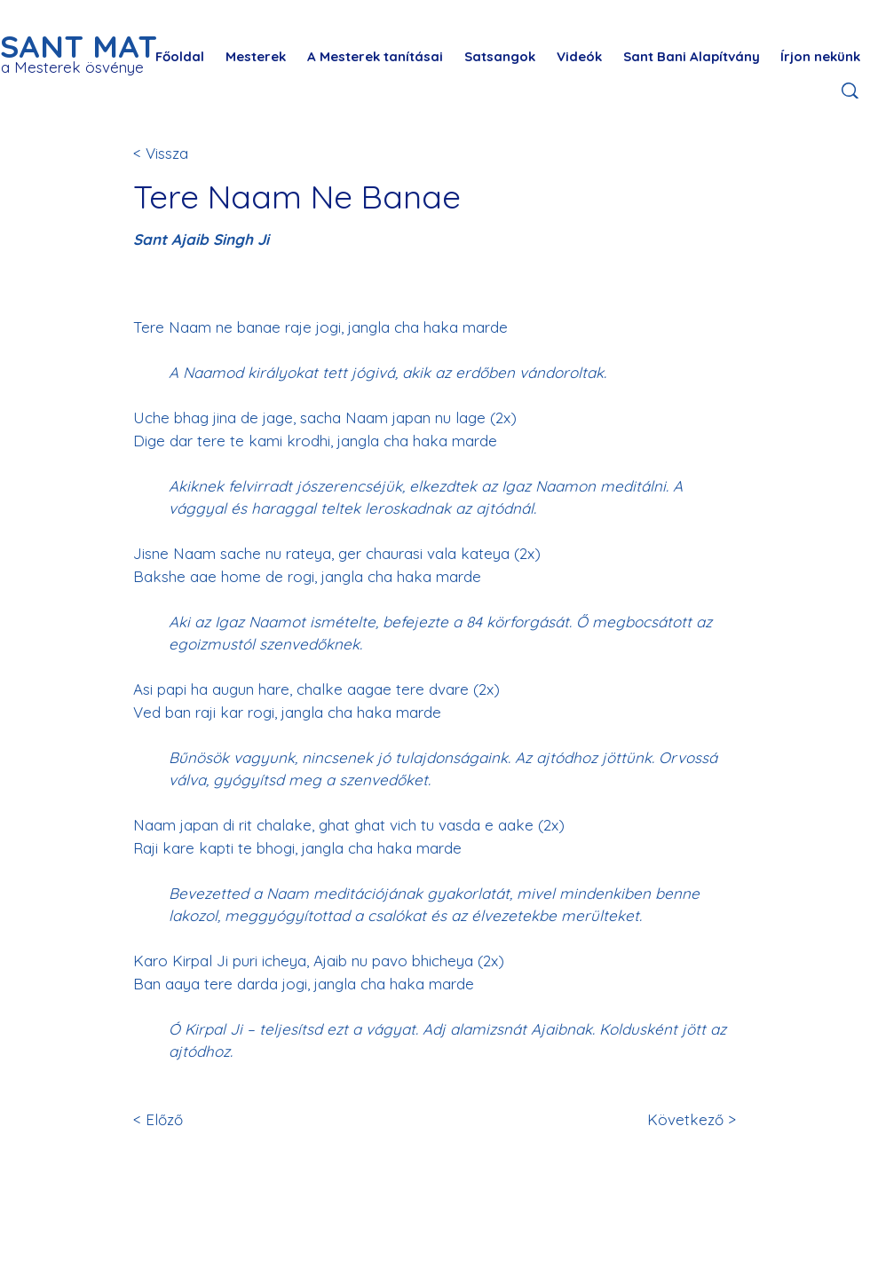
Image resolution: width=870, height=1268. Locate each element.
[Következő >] (688, 1119)
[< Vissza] (191, 153)
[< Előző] (191, 1119)
